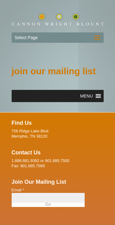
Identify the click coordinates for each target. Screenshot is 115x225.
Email (18, 190)
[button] (86, 96)
